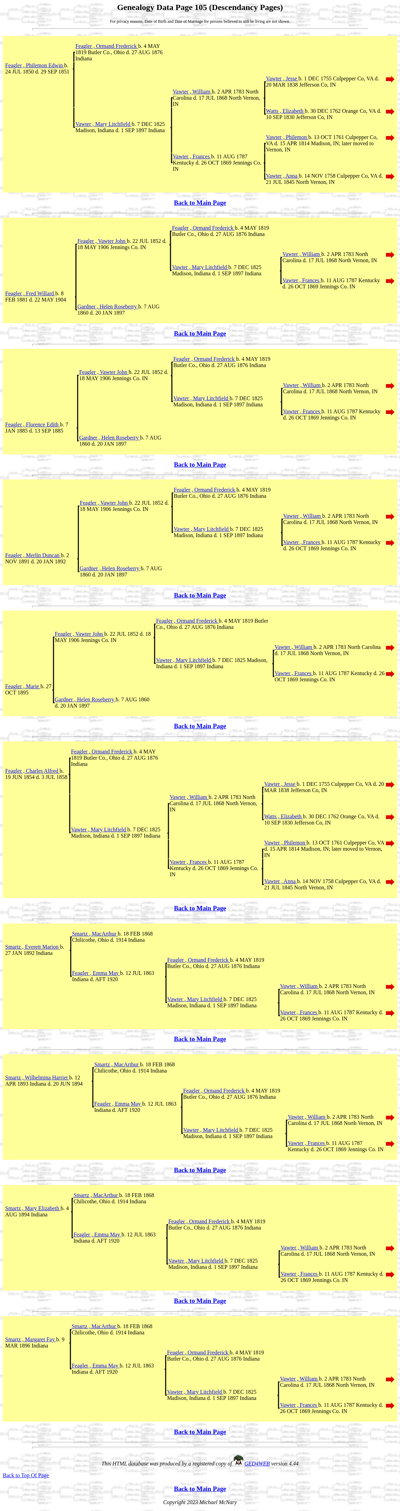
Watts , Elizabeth (285, 111)
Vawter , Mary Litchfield (103, 124)
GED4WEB (257, 1463)
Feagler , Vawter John (102, 241)
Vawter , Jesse (282, 78)
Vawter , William (192, 92)
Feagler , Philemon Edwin (34, 65)
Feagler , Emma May (96, 973)
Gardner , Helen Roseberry (107, 306)
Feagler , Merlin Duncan (33, 555)
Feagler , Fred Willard (30, 293)
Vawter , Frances (192, 156)
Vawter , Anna (282, 176)
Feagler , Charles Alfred (32, 771)
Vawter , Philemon (287, 137)
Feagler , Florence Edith (32, 424)
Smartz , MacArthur (95, 934)
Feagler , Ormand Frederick (106, 46)
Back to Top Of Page (26, 1475)
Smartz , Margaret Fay (30, 1339)
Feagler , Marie (22, 686)
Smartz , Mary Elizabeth (32, 1208)
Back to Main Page (200, 202)
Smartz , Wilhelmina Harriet (37, 1077)
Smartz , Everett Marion (32, 947)
